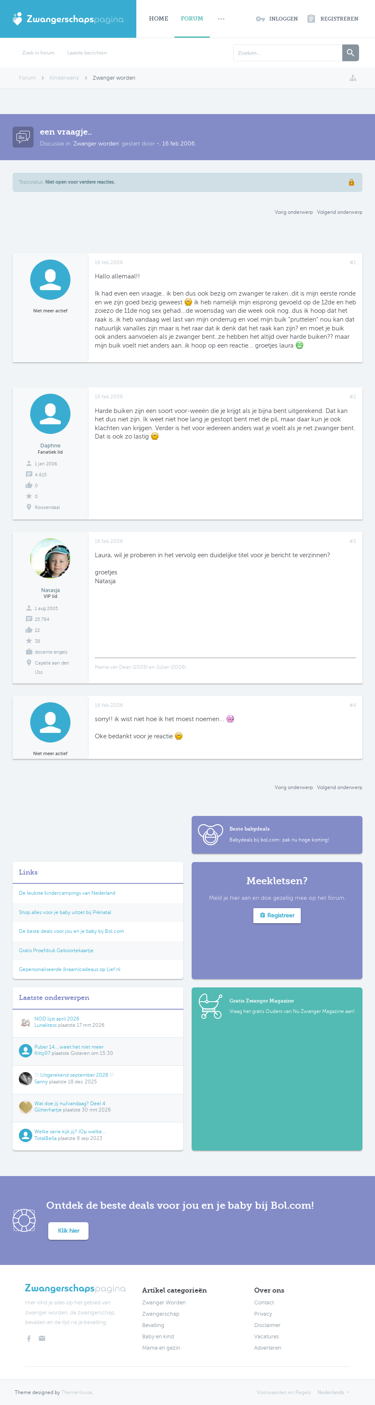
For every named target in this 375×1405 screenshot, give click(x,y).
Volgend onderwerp (339, 212)
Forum (192, 18)
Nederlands (331, 1392)
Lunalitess (45, 1025)
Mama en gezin (161, 1348)
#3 (352, 541)
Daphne (50, 445)
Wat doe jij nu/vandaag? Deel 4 (69, 1103)
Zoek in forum (38, 53)
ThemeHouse (76, 1392)
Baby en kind (158, 1337)
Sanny (41, 1082)
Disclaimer (267, 1325)
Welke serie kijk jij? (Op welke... (70, 1132)
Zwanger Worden (164, 1303)
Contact (264, 1303)
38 (37, 641)
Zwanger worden (96, 143)
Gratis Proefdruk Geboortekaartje (56, 950)
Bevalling (153, 1325)
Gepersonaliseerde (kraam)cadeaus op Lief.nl (69, 969)
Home (158, 18)
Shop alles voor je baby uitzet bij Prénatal (65, 912)
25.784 (42, 619)
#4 (352, 705)
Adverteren (267, 1348)
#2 (352, 397)
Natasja (50, 590)
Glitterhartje (48, 1110)
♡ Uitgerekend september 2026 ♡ (74, 1075)
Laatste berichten (87, 53)
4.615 (41, 475)
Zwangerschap (161, 1314)
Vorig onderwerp (294, 212)
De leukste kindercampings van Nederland (67, 893)
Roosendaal (47, 507)
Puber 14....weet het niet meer (69, 1047)
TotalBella (45, 1138)
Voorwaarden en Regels (284, 1392)
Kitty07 (42, 1053)
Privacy (263, 1314)
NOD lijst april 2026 (56, 1019)
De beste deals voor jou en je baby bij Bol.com (71, 931)
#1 (353, 262)
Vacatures (266, 1337)
